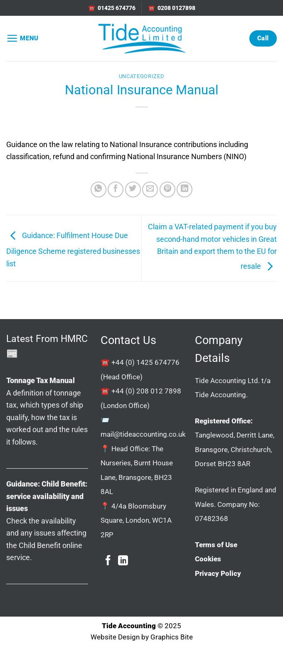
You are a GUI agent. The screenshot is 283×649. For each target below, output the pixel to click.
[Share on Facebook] (115, 189)
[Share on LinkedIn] (184, 189)
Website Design (115, 637)
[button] (22, 38)
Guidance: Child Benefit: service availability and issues (46, 496)
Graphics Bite (171, 637)
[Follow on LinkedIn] (123, 561)
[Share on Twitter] (133, 189)
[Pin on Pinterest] (167, 189)
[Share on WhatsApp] (98, 189)
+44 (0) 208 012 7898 (146, 391)
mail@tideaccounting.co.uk (143, 434)
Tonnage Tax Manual (40, 380)
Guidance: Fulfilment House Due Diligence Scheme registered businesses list (73, 249)
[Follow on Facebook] (108, 561)
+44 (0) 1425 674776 (145, 362)
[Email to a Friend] (150, 189)
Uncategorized (141, 76)
